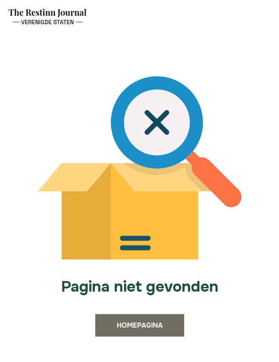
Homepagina (140, 325)
